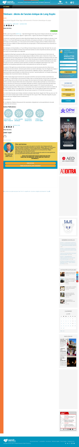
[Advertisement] (30, 179)
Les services (48, 441)
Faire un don (47, 2)
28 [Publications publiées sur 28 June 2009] (75, 325)
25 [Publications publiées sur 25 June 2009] (68, 325)
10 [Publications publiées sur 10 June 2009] (65, 321)
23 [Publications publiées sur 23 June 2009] (63, 325)
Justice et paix (23, 23)
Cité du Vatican (27, 2)
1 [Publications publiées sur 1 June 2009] (61, 318)
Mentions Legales (55, 441)
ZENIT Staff (16, 23)
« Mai (61, 330)
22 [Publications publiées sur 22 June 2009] (61, 325)
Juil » (64, 330)
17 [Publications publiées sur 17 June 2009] (65, 323)
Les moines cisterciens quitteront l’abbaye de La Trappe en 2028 (70, 294)
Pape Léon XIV (21, 2)
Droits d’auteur (63, 441)
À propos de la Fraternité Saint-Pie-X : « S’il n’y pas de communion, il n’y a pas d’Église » (70, 280)
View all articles (7, 140)
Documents (41, 2)
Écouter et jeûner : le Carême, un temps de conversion (70, 287)
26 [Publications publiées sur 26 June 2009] (70, 325)
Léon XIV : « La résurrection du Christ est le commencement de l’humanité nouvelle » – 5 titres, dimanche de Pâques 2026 (68, 244)
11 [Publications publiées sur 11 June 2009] (68, 321)
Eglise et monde (34, 2)
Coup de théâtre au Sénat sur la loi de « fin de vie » (70, 301)
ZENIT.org (18, 33)
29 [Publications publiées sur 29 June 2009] (61, 328)
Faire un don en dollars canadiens (30, 165)
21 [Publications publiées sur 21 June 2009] (75, 323)
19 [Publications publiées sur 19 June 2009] (70, 323)
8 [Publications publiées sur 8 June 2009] (61, 321)
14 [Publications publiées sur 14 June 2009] (75, 321)
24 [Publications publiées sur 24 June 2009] (65, 325)
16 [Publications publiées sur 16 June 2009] (63, 323)
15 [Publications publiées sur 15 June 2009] (61, 323)
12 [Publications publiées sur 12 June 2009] (70, 321)
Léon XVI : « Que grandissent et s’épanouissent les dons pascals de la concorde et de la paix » (67, 258)
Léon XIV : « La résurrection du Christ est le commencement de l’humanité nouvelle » (68, 250)
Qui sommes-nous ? (34, 441)
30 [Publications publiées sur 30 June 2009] (63, 328)
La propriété (42, 441)
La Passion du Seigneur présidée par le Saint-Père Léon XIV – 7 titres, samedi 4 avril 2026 (67, 262)
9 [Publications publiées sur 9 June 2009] (63, 321)
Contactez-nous (70, 441)
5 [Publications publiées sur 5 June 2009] (70, 318)
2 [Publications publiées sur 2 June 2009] (63, 318)
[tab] (64, 413)
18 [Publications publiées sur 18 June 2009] (68, 323)
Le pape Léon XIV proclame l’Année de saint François (70, 273)
